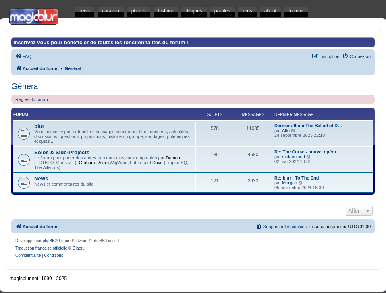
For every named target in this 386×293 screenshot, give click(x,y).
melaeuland (293, 156)
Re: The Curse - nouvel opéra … (308, 151)
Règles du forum (31, 99)
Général (25, 86)
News (41, 178)
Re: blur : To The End (296, 177)
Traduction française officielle (41, 248)
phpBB (49, 241)
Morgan (289, 182)
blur (39, 126)
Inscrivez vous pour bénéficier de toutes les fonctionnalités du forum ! (100, 42)
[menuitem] (23, 56)
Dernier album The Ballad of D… (308, 125)
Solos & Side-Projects (61, 152)
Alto (286, 130)
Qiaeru (79, 248)
